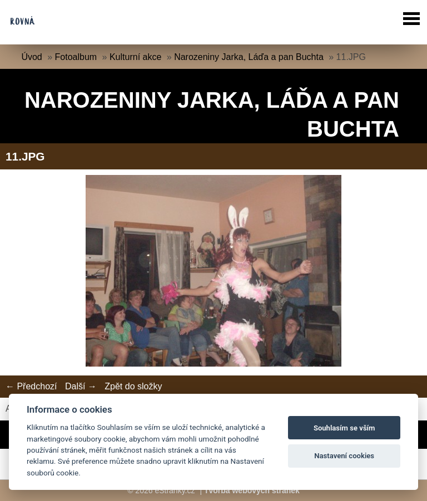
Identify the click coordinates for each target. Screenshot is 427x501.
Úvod (31, 57)
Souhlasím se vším (344, 428)
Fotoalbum (76, 57)
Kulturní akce (135, 57)
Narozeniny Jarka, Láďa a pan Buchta (249, 57)
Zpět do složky (133, 386)
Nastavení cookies (344, 456)
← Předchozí (31, 386)
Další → (81, 386)
